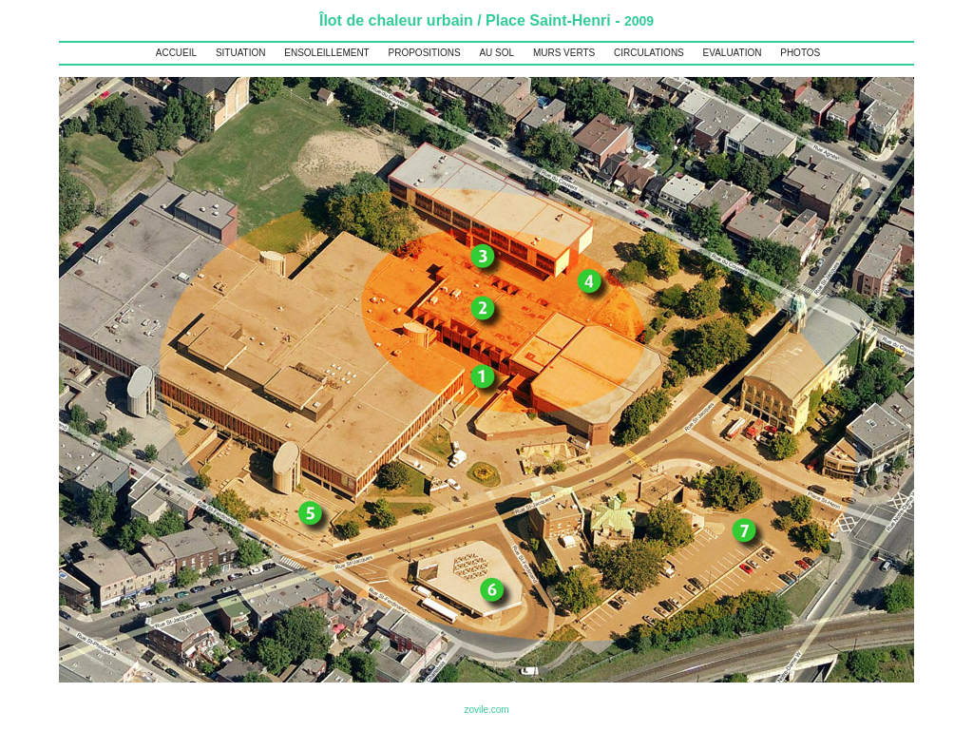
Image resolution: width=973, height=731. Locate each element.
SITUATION (241, 53)
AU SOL (496, 53)
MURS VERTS (564, 53)
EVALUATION (732, 53)
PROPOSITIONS (425, 53)
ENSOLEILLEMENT (326, 53)
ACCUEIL (176, 53)
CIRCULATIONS (649, 53)
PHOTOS (800, 53)
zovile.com (486, 709)
